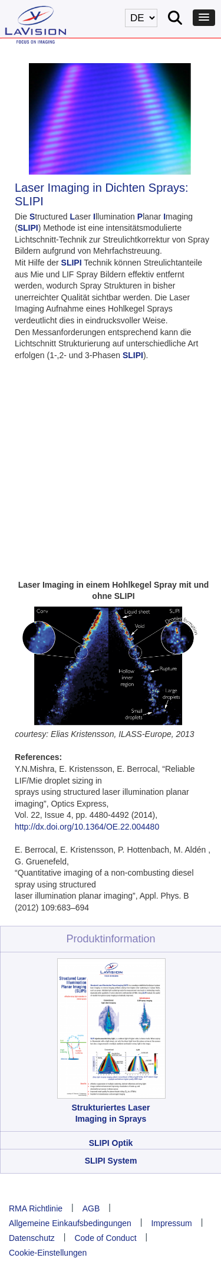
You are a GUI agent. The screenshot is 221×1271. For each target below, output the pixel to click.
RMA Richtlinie (35, 1208)
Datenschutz (32, 1238)
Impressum (171, 1223)
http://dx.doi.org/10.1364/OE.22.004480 (87, 826)
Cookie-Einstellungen (48, 1252)
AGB (91, 1208)
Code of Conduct (105, 1238)
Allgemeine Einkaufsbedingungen (70, 1223)
